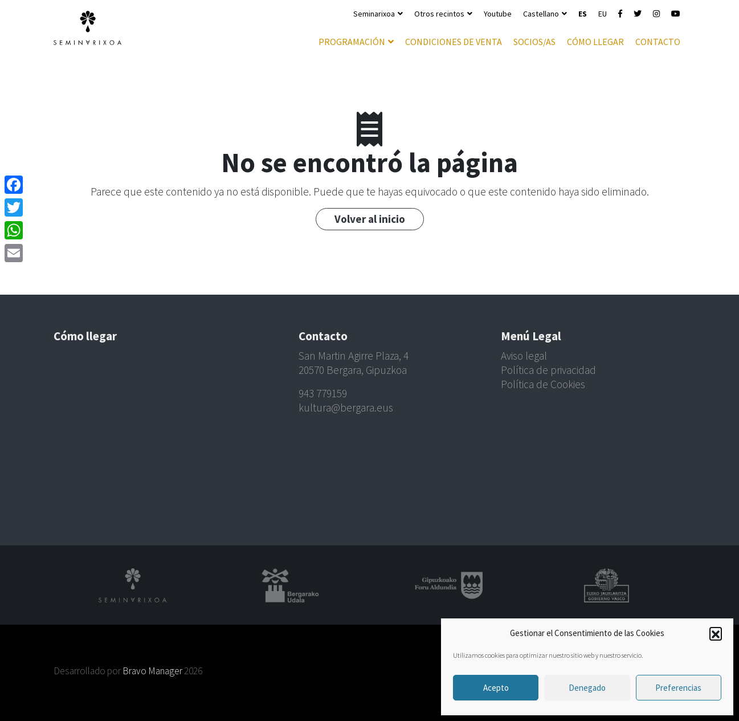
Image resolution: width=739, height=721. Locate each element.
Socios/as (534, 41)
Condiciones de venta (453, 41)
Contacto (657, 41)
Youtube (498, 14)
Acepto (496, 687)
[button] (715, 633)
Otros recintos (439, 14)
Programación (352, 41)
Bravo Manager (152, 671)
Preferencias (678, 687)
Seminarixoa (374, 14)
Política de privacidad (548, 370)
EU (602, 14)
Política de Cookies (543, 384)
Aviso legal (524, 355)
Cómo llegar (595, 41)
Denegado (587, 687)
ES (582, 14)
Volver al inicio (369, 219)
